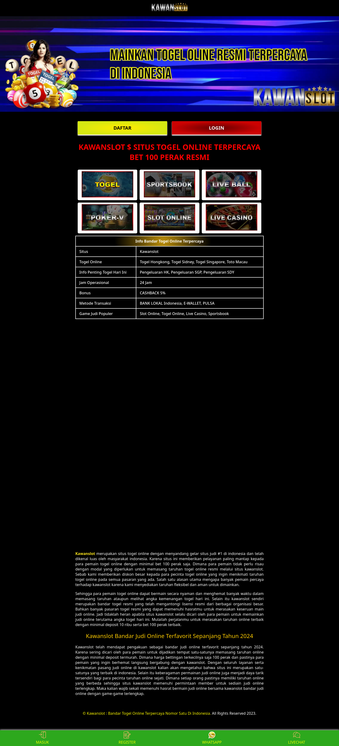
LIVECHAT (296, 738)
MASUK (42, 738)
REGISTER (127, 738)
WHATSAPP (212, 738)
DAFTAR (122, 128)
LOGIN (216, 128)
